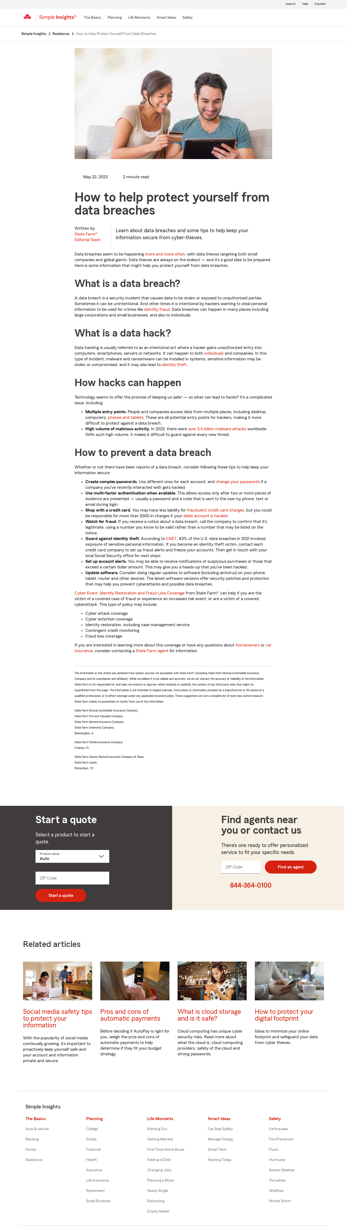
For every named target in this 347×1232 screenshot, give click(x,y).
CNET (171, 538)
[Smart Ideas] (166, 18)
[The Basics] (92, 18)
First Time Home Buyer (166, 1150)
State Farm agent (152, 651)
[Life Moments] (139, 18)
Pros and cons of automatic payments (130, 1015)
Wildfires (276, 1191)
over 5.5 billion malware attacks (217, 429)
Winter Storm (280, 1201)
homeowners (248, 645)
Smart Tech (217, 1150)
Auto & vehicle (37, 1129)
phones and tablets (125, 417)
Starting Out (157, 1129)
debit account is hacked (205, 516)
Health (91, 1160)
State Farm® (88, 237)
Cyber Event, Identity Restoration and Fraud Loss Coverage (130, 593)
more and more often (165, 254)
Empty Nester (158, 1211)
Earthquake (278, 1129)
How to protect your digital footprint (284, 1015)
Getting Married (160, 1139)
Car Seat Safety (220, 1129)
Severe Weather (282, 1170)
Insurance (94, 1170)
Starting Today (220, 1160)
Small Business (98, 1201)
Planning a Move (160, 1180)
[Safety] (187, 18)
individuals (214, 353)
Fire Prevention (281, 1139)
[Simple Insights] (58, 19)
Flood (273, 1150)
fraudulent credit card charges (215, 510)
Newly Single (157, 1191)
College (92, 1129)
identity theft (174, 365)
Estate (91, 1139)
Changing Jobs (159, 1170)
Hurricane (277, 1160)
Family (30, 1150)
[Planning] (114, 18)
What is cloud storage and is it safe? (209, 1015)
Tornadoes (277, 1180)
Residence (33, 1160)
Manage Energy (220, 1139)
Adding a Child (159, 1160)
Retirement (95, 1191)
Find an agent (291, 867)
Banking (32, 1139)
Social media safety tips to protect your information (57, 1018)
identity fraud (157, 309)
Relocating (155, 1201)
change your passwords (238, 482)
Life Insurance (97, 1180)
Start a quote (61, 895)
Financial (93, 1150)
